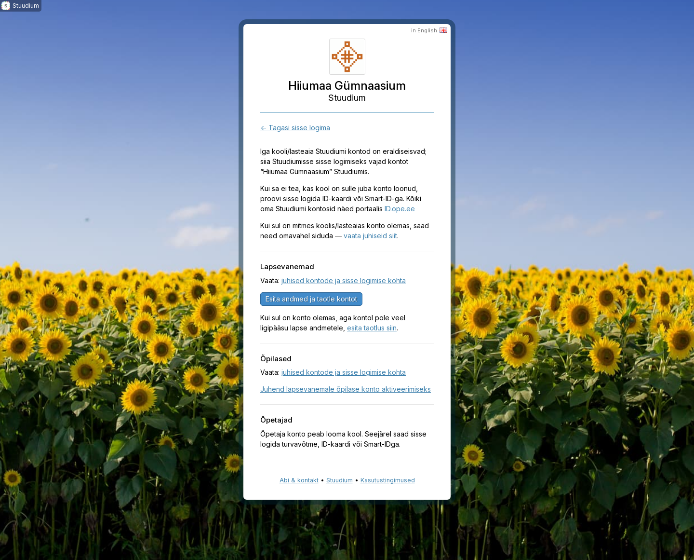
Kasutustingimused (387, 480)
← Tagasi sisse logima (295, 127)
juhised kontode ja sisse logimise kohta (343, 280)
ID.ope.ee (400, 209)
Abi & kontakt (299, 480)
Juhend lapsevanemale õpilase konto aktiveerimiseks (345, 389)
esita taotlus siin (372, 328)
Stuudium (339, 480)
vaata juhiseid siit (370, 236)
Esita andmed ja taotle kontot (311, 299)
